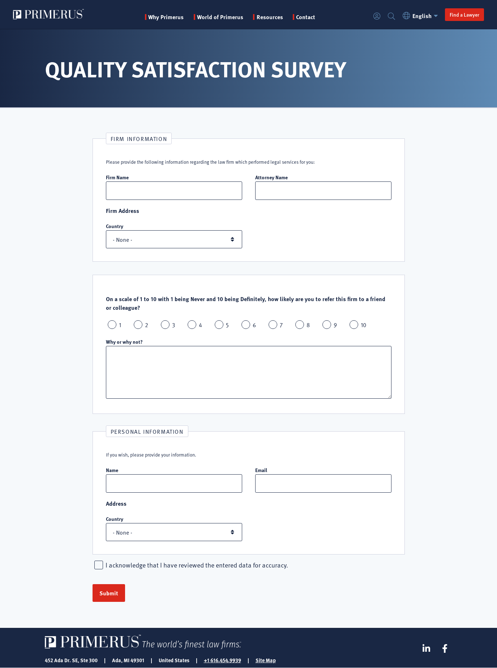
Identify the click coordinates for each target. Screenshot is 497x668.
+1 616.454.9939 (222, 660)
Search (391, 16)
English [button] (421, 16)
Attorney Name (271, 177)
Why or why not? (124, 341)
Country (114, 226)
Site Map (266, 660)
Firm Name (117, 177)
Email (261, 470)
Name (112, 470)
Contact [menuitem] (305, 17)
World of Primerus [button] (220, 17)
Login (377, 16)
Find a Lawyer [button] (464, 14)
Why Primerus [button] (166, 17)
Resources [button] (270, 17)
